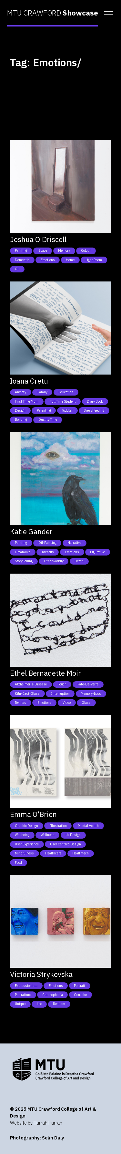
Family (42, 392)
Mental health (88, 825)
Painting (21, 250)
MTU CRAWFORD (52, 12)
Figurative (97, 552)
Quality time (47, 419)
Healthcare (53, 853)
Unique (20, 1003)
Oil (17, 269)
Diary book (95, 401)
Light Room (94, 260)
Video (67, 702)
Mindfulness (24, 853)
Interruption (60, 693)
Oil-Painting (47, 542)
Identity (48, 552)
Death (79, 561)
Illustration (58, 825)
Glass (86, 702)
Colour (86, 250)
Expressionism (26, 985)
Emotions (48, 260)
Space (42, 250)
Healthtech (80, 853)
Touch (62, 684)
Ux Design (73, 834)
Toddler (67, 410)
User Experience (27, 844)
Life (39, 1003)
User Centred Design (65, 844)
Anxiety (20, 392)
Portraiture (23, 994)
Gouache (80, 994)
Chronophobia (52, 994)
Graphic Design (26, 825)
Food (18, 862)
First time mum (26, 401)
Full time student (63, 401)
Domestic (22, 260)
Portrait (79, 985)
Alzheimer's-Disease (31, 684)
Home (70, 260)
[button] (106, 13)
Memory (64, 250)
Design (20, 410)
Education (65, 392)
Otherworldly (54, 561)
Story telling (24, 561)
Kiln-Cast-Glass (27, 693)
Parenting (44, 410)
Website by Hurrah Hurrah (36, 1123)
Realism (59, 1003)
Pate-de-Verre (87, 684)
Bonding (21, 419)
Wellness (48, 834)
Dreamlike (22, 552)
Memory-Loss (91, 693)
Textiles (20, 702)
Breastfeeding (94, 410)
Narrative (74, 542)
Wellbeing (22, 834)
